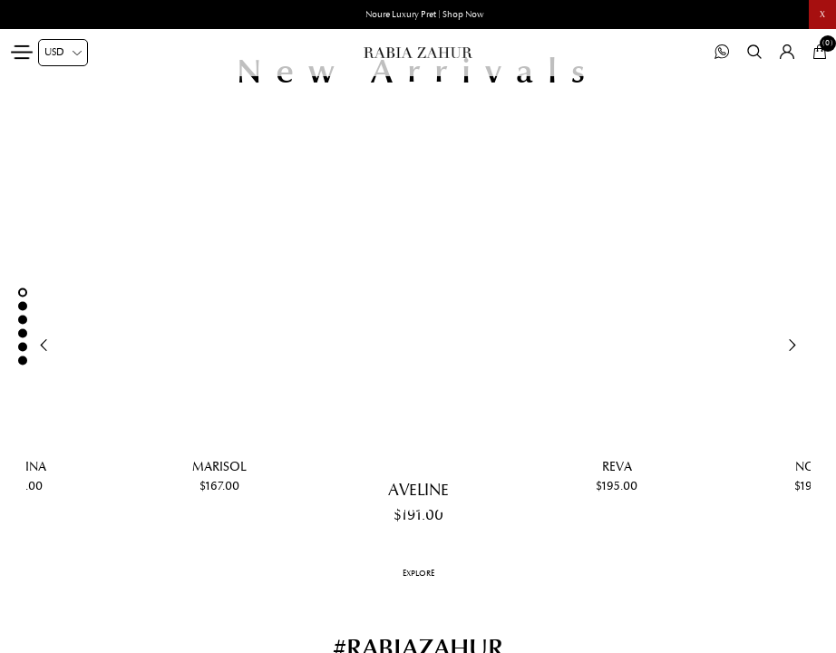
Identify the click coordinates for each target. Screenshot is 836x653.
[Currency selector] (63, 52)
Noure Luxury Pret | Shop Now (424, 14)
